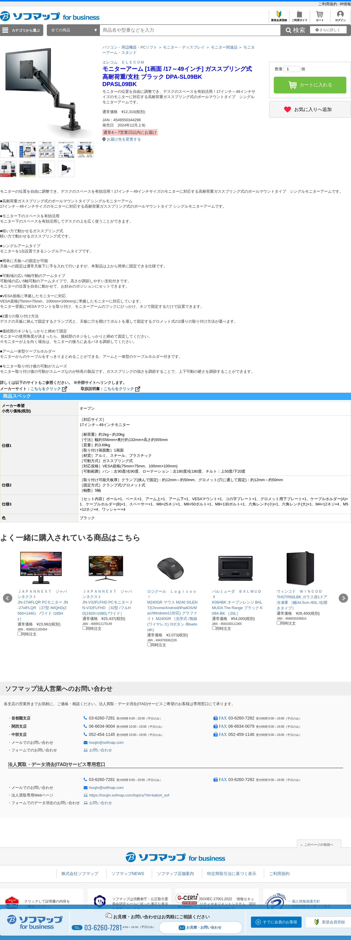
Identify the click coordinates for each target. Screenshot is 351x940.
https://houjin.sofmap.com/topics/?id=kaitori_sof (129, 795)
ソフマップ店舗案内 (175, 873)
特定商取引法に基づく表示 (231, 873)
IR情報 (345, 4)
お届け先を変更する (124, 139)
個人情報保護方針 (306, 901)
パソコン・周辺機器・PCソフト (129, 47)
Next (343, 598)
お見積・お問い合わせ (200, 927)
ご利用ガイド (299, 19)
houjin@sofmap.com (106, 742)
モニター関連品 (224, 47)
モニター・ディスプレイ (184, 47)
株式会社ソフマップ (79, 873)
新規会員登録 (278, 19)
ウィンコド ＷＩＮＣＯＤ (299, 591)
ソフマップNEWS (127, 873)
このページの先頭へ (318, 844)
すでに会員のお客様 (280, 922)
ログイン (340, 19)
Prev (7, 598)
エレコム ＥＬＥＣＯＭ (123, 62)
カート (319, 19)
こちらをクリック (49, 389)
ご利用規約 (328, 4)
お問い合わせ (100, 750)
